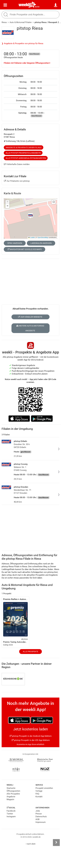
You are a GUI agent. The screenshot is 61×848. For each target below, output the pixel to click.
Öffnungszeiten (13, 791)
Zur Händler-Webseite (30, 317)
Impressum (40, 822)
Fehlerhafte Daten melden (17, 164)
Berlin (37, 7)
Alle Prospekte (30, 651)
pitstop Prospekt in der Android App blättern (30, 736)
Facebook (11, 811)
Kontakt (39, 796)
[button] (54, 202)
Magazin (10, 799)
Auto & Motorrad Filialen (21, 22)
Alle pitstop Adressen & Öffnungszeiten (26, 158)
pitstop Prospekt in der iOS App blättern (30, 740)
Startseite (11, 788)
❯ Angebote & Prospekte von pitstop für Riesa (22, 43)
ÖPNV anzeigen (14, 243)
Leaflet (31, 237)
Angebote (11, 796)
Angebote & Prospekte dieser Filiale (24, 147)
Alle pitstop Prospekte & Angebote (23, 153)
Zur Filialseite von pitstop (17, 181)
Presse (38, 813)
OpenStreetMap (43, 237)
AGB (37, 819)
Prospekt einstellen (44, 788)
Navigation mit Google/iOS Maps (24, 249)
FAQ (37, 794)
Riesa (4, 22)
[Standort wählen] (55, 5)
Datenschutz (41, 816)
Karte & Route (12, 193)
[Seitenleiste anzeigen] (56, 842)
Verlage (38, 791)
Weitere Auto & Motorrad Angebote (30, 328)
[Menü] (5, 5)
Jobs (37, 811)
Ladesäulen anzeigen (41, 243)
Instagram (11, 816)
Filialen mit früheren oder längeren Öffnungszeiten (27, 63)
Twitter (10, 813)
